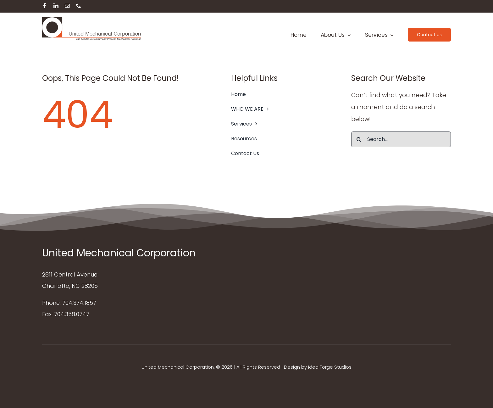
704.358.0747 (71, 314)
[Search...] (401, 139)
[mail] (67, 5)
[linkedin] (55, 5)
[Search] (359, 139)
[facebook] (44, 5)
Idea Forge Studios (330, 367)
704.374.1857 (79, 303)
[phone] (78, 5)
